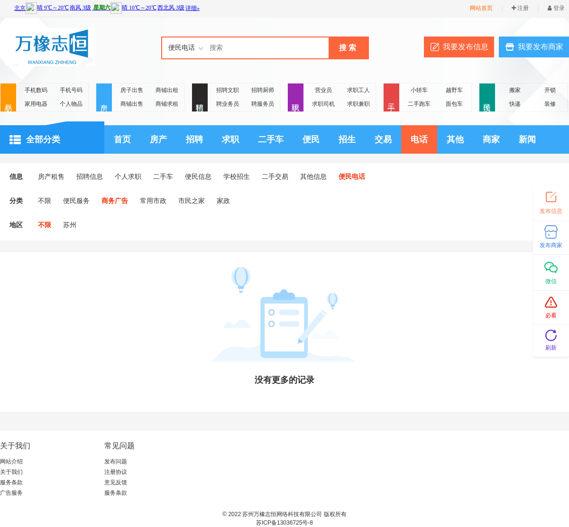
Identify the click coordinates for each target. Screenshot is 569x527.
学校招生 (236, 176)
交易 (8, 97)
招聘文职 (227, 90)
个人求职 (128, 176)
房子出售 (131, 90)
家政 (223, 200)
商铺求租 (167, 104)
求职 (295, 97)
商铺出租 (167, 90)
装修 (550, 104)
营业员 (323, 90)
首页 (122, 139)
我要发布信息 (465, 47)
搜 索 (347, 48)
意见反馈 (115, 482)
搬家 (515, 90)
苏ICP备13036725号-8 (284, 522)
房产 (104, 97)
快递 (515, 104)
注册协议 (115, 472)
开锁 (550, 90)
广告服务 (11, 493)
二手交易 (275, 176)
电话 (419, 139)
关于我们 (11, 472)
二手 (391, 97)
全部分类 (34, 140)
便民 (487, 97)
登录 (556, 8)
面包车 (454, 104)
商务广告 (114, 200)
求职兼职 (358, 104)
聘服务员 (262, 104)
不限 (44, 200)
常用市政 (153, 200)
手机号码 (71, 90)
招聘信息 (89, 176)
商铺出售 (131, 104)
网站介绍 (11, 461)
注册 (520, 8)
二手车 (271, 139)
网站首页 (481, 8)
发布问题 (115, 461)
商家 (491, 139)
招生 (347, 139)
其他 (455, 139)
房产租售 (51, 176)
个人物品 (71, 104)
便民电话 (352, 176)
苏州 (69, 225)
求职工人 (358, 90)
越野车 (454, 90)
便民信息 (198, 176)
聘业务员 (227, 104)
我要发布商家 (540, 47)
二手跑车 (419, 104)
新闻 (527, 139)
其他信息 (313, 176)
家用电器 (36, 104)
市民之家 (191, 200)
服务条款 (11, 482)
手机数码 (36, 90)
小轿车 (419, 90)
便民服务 (76, 200)
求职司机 (323, 104)
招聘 (200, 97)
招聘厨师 (262, 90)
